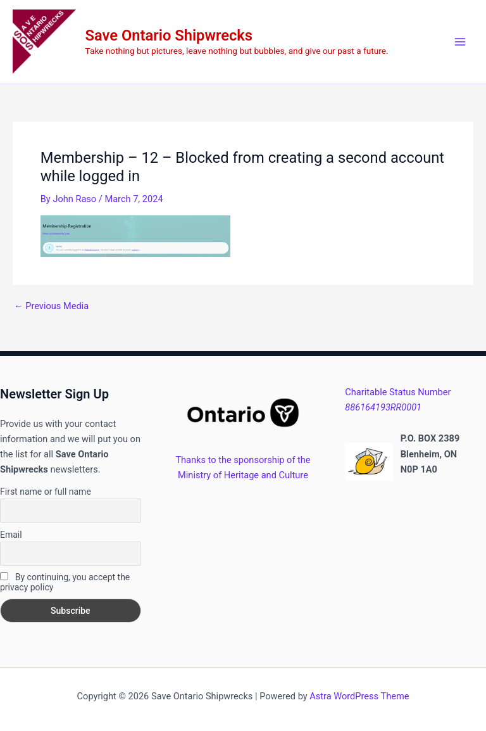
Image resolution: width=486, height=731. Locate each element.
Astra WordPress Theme (359, 696)
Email (11, 535)
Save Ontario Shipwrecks (168, 35)
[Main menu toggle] (460, 42)
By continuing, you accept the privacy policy (65, 582)
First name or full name (45, 491)
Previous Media (51, 306)
